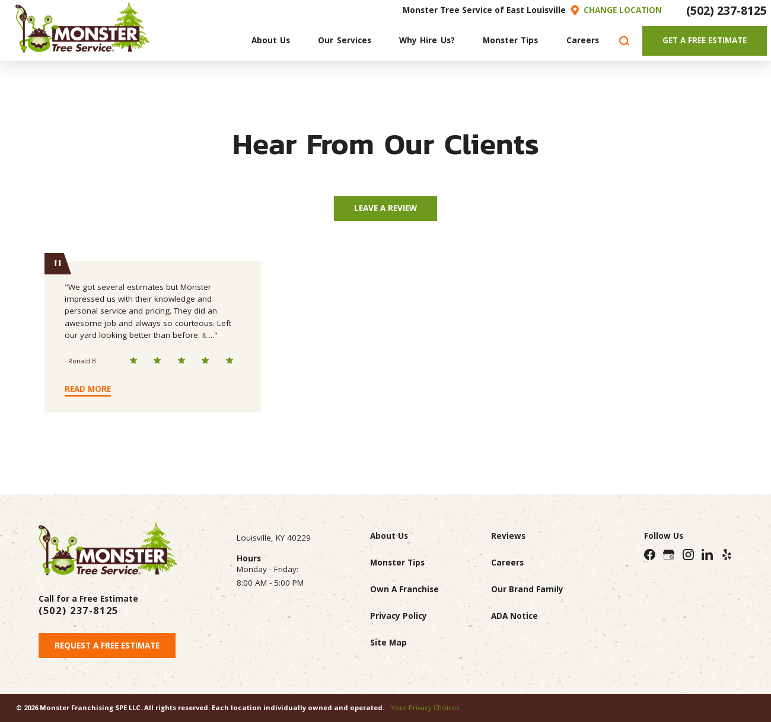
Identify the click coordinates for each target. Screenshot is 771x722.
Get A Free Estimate (704, 40)
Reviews (508, 536)
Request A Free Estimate (107, 645)
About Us (389, 536)
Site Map (388, 642)
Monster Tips (397, 562)
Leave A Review (385, 208)
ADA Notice (514, 616)
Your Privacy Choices (425, 707)
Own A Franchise (404, 589)
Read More (88, 389)
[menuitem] (270, 41)
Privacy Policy (398, 616)
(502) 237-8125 (726, 10)
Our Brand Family (527, 589)
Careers (507, 562)
